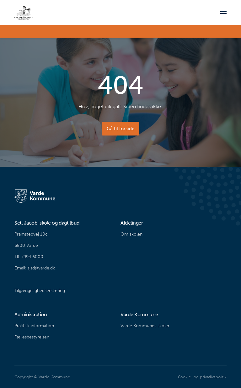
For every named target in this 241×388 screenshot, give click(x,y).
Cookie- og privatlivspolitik (202, 377)
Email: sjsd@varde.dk (34, 268)
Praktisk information (34, 325)
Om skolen (131, 234)
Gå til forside (120, 128)
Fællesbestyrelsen (31, 337)
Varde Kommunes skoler (144, 325)
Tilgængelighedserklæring (39, 290)
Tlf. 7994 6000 (28, 256)
